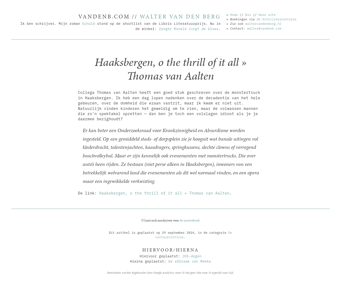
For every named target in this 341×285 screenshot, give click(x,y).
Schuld (88, 23)
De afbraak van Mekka (189, 261)
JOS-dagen (192, 255)
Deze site (267, 14)
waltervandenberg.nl (263, 23)
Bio (248, 14)
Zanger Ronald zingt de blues (189, 28)
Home (234, 14)
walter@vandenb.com (264, 28)
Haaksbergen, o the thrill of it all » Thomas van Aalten (164, 192)
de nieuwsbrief (189, 220)
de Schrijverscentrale (276, 19)
